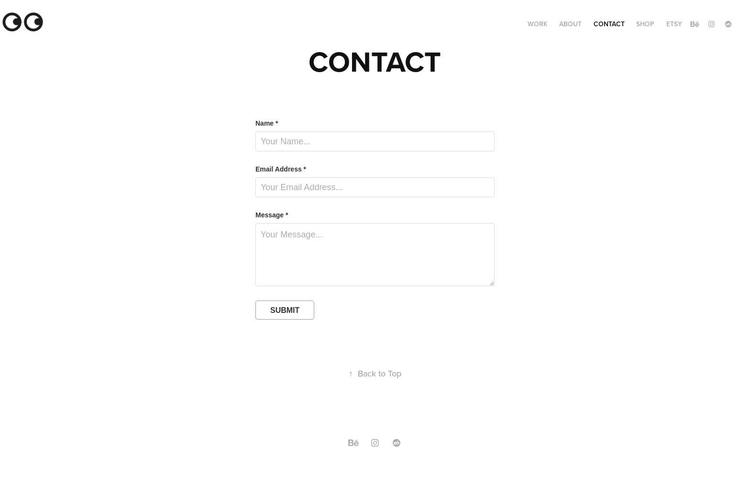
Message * (271, 215)
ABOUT (570, 24)
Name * (266, 123)
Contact (609, 24)
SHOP (645, 24)
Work (538, 24)
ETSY (674, 24)
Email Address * (280, 169)
